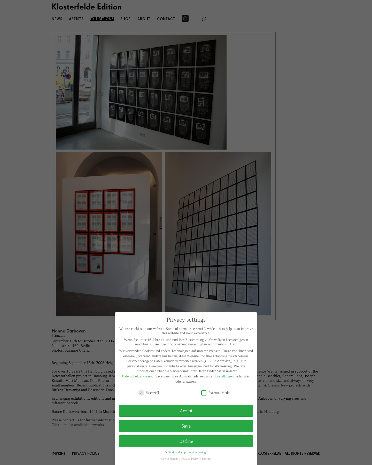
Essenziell (148, 392)
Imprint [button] (206, 458)
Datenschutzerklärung (137, 376)
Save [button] (186, 426)
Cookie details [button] (170, 458)
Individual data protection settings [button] (186, 452)
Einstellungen (224, 376)
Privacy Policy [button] (190, 458)
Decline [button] (186, 441)
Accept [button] (186, 410)
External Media (215, 392)
